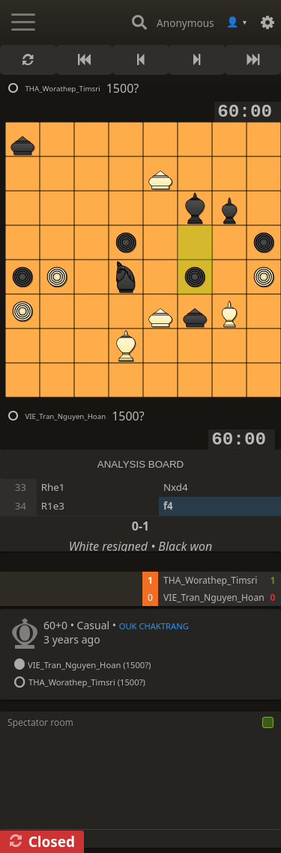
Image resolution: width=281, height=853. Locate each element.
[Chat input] (140, 838)
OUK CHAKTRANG (154, 626)
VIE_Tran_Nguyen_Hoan (65, 416)
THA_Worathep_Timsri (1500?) (88, 682)
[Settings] (267, 22)
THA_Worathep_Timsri (62, 89)
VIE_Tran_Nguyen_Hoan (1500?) (90, 664)
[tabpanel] (140, 589)
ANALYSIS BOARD (140, 464)
